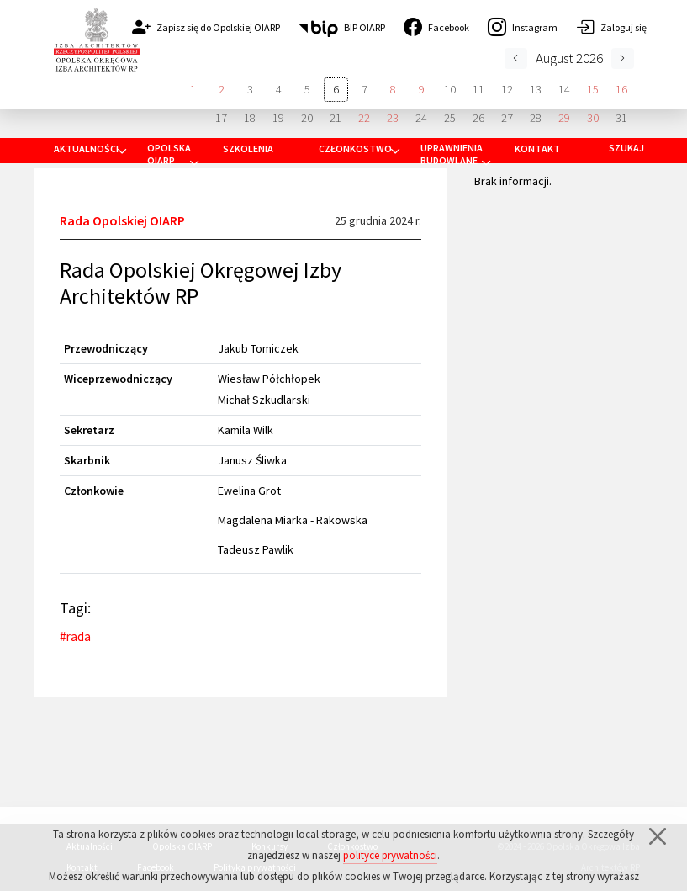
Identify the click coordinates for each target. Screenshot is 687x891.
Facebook (436, 27)
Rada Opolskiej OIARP (122, 220)
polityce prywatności (390, 857)
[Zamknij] (657, 838)
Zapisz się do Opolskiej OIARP (206, 27)
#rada (75, 636)
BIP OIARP (342, 27)
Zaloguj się (611, 27)
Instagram (523, 27)
